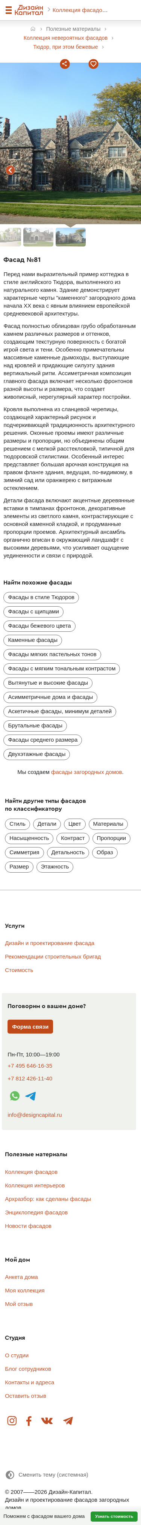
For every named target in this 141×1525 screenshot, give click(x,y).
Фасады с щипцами (33, 611)
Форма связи (30, 1026)
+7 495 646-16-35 (30, 1065)
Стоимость (19, 970)
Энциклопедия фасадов (36, 1212)
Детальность (68, 852)
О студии (17, 1355)
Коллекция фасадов (80, 10)
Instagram (12, 1421)
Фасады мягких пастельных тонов (52, 654)
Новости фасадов (28, 1226)
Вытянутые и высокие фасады (48, 682)
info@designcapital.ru (35, 1115)
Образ (105, 852)
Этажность (55, 866)
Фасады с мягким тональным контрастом (61, 668)
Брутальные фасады (35, 725)
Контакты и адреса (29, 1382)
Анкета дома (21, 1277)
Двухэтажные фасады (36, 754)
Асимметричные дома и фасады (50, 697)
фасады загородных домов (86, 772)
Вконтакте (47, 1421)
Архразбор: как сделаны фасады (48, 1199)
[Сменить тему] (46, 1475)
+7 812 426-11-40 (30, 1078)
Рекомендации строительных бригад (53, 956)
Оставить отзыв (25, 1396)
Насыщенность (29, 838)
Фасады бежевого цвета (39, 625)
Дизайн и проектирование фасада (49, 943)
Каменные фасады (33, 640)
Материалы (108, 823)
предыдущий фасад (10, 170)
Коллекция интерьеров (35, 1185)
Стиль (17, 823)
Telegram (67, 1421)
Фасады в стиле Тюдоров (41, 597)
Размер (19, 866)
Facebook (29, 1421)
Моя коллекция (25, 1290)
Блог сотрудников (28, 1369)
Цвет (74, 823)
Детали (47, 823)
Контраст (73, 838)
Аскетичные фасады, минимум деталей (60, 711)
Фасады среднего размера (42, 739)
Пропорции (111, 838)
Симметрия (24, 852)
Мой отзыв (19, 1304)
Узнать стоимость (114, 1516)
